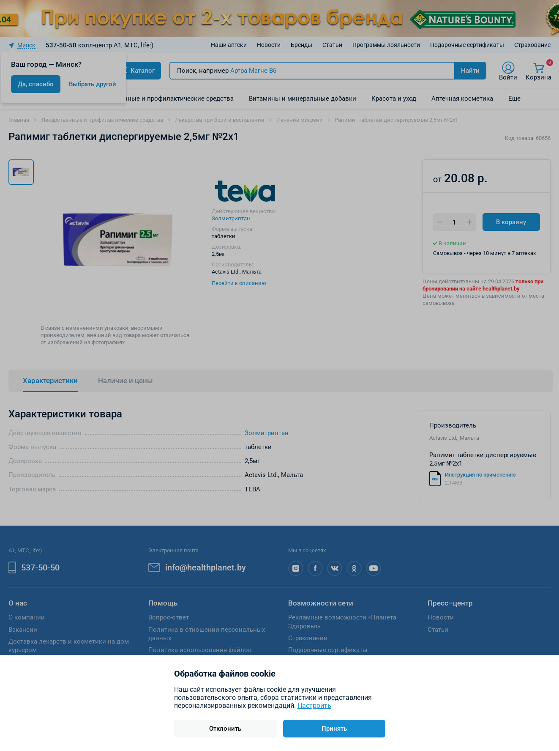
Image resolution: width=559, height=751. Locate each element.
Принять (334, 728)
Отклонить (225, 728)
